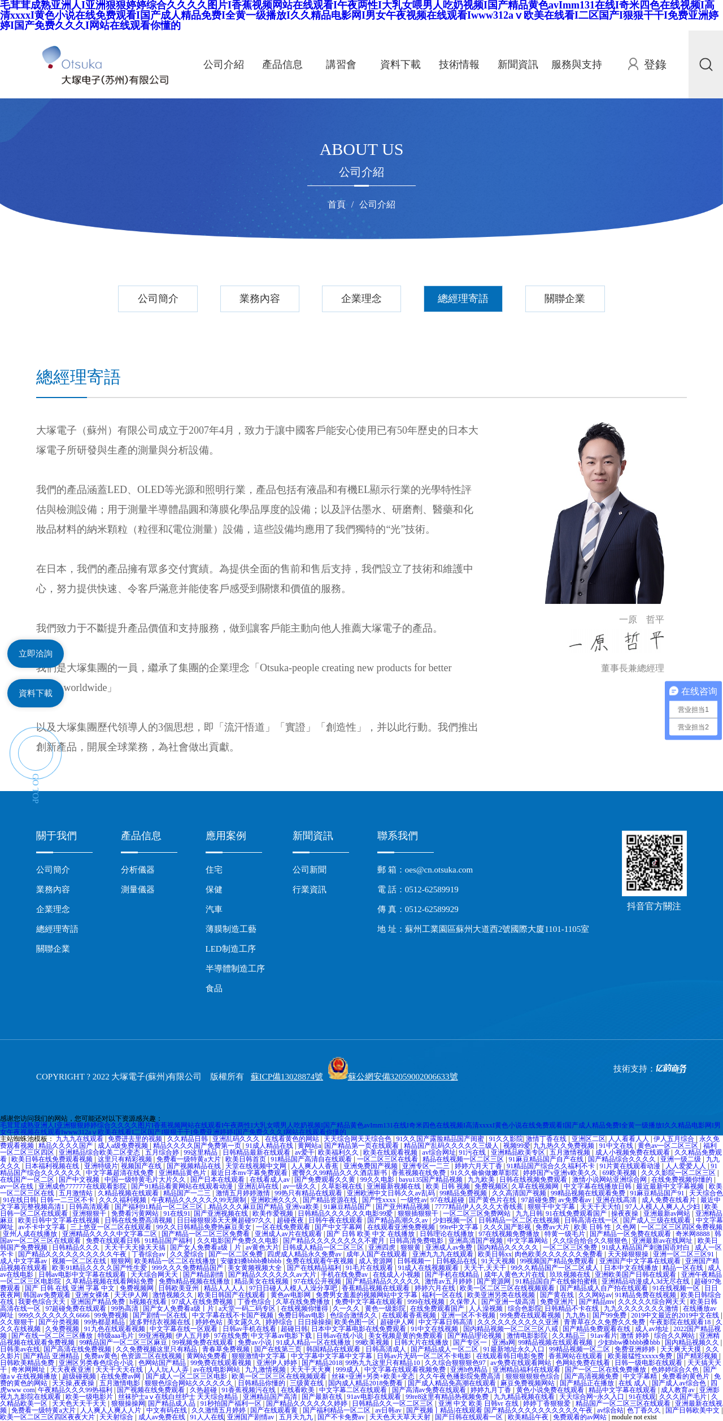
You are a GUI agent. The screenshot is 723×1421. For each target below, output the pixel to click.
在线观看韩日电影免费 (511, 1356)
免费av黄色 (100, 1356)
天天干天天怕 (601, 1207)
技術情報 (459, 64)
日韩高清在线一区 (592, 1220)
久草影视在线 (342, 1186)
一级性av (413, 1200)
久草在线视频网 (535, 1186)
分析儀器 (138, 869)
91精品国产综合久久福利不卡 (551, 1166)
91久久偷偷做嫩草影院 (485, 1173)
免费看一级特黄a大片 (189, 1159)
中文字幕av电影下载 (282, 1336)
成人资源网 (376, 1261)
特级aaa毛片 (117, 1336)
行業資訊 (309, 889)
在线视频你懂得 (305, 1308)
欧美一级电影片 (90, 1397)
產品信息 (282, 64)
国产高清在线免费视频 (78, 1349)
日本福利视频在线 (53, 1166)
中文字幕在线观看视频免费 (405, 1370)
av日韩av (389, 1410)
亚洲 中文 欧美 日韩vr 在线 (479, 1403)
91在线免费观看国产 (577, 1213)
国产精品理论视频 (475, 1336)
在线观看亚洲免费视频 (402, 1227)
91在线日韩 (20, 1200)
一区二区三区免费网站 (477, 1213)
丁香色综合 (255, 1302)
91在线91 (176, 1213)
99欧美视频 (373, 1342)
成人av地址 (652, 1329)
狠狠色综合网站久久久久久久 (189, 1383)
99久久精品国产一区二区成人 (555, 1268)
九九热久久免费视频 (564, 1146)
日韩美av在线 (20, 1349)
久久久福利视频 (123, 1200)
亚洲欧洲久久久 (275, 1200)
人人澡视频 (486, 1308)
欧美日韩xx (495, 1254)
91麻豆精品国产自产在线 (547, 1159)
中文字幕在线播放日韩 (598, 1186)
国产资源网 (494, 1281)
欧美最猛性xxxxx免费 (641, 1356)
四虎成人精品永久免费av (305, 1254)
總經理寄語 (463, 298)
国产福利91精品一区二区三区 (159, 1207)
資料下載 (400, 64)
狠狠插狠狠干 (419, 1213)
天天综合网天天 (155, 1275)
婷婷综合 (279, 1322)
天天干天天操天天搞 (135, 1247)
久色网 (627, 1227)
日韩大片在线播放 (422, 1342)
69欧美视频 (620, 1173)
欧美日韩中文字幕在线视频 (59, 1220)
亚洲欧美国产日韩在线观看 (636, 1275)
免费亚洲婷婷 (636, 1349)
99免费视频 (112, 1315)
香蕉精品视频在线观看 (376, 1288)
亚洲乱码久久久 (237, 1139)
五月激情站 (76, 1193)
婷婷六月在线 (436, 1288)
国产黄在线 (558, 1295)
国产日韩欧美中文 (693, 1410)
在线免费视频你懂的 (682, 1180)
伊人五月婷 (193, 1336)
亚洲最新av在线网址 (663, 1241)
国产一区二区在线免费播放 (606, 1370)
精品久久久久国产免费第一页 (198, 1146)
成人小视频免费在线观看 (633, 1152)
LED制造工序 (231, 948)
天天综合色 (706, 1193)
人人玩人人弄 (169, 1370)
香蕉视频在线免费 (419, 1173)
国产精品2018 (322, 1363)
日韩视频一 (415, 1261)
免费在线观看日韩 (114, 1241)
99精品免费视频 (464, 1193)
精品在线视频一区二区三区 (464, 1159)
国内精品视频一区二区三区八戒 (511, 1329)
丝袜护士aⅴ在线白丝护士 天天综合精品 (178, 1397)
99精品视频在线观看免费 (589, 1193)
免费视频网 (137, 1288)
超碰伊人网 (398, 1322)
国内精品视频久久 (693, 1342)
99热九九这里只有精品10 (383, 1363)
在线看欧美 (298, 1390)
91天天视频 (499, 1261)
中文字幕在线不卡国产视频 (233, 1315)
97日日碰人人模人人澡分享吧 (294, 1288)
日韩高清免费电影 (417, 1241)
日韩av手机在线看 (250, 1329)
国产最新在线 (323, 1397)
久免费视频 (63, 1329)
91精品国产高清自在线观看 (312, 1159)
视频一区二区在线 (80, 1261)
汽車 (214, 909)
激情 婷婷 (635, 1336)
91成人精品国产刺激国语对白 (646, 1247)
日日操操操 (315, 1322)
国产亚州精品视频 (404, 1207)
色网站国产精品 (163, 1363)
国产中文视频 (80, 1180)
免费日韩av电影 (302, 1315)
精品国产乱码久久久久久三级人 (452, 1146)
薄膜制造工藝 (231, 929)
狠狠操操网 (128, 1403)
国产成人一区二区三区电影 (187, 1376)
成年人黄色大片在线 (515, 1275)
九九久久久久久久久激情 (642, 1308)
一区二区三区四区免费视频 (681, 1227)
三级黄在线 (307, 1383)
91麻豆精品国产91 (658, 1193)
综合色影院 (525, 1308)
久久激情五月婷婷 (219, 1410)
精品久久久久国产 (66, 1146)
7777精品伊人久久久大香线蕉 (480, 1207)
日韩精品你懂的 (262, 1383)
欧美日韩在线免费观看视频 (52, 1159)
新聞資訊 (518, 64)
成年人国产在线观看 (377, 1254)
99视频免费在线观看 (203, 1342)
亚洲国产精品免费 (99, 1302)
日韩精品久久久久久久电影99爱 (346, 1213)
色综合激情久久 (354, 1315)
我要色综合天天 (42, 1302)
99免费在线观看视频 (531, 1315)
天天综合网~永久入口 (592, 1397)
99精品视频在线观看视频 (556, 1342)
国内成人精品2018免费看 (366, 1383)
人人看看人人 (629, 1139)
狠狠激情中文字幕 (260, 1356)
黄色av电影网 (291, 1295)
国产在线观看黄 (274, 1410)
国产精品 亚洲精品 (52, 1356)
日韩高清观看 (90, 1207)
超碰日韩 (294, 1329)
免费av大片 (552, 1227)
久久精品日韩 (188, 1139)
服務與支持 (576, 64)
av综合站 (610, 1410)
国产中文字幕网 (339, 1227)
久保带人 (464, 1302)
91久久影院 (506, 1139)
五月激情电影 (120, 1383)
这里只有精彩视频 (126, 1159)
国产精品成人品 (172, 1403)
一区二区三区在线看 (388, 1159)
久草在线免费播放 (304, 1302)
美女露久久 (245, 1322)
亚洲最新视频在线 (395, 1186)
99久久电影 (378, 1180)
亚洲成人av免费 (449, 1247)
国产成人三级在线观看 (657, 1220)
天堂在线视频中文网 (256, 1166)
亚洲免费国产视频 (371, 1166)
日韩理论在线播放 (448, 1234)
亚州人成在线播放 (31, 1234)
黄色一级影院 (386, 1308)
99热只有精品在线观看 (309, 1193)
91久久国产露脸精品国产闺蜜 (441, 1139)
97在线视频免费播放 (509, 1234)
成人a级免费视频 (124, 1146)
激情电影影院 (528, 1336)
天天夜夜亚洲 (71, 1370)
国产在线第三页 (278, 1349)
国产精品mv (597, 1302)
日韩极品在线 (457, 1261)
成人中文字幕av (24, 1261)
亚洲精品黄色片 (183, 1173)
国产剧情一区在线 (161, 1315)
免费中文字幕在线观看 (369, 1302)
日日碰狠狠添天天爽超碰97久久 (225, 1220)
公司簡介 (158, 298)
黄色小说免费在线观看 (551, 1390)
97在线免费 (231, 1336)
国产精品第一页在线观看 (362, 1146)
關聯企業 (565, 298)
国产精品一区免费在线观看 (631, 1234)
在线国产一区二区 (28, 1180)
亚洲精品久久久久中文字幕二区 (110, 1234)
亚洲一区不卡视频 (469, 1315)
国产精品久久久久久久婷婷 (307, 1403)
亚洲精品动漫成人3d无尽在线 (646, 1281)
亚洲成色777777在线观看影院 (83, 1186)
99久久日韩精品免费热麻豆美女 (204, 1227)
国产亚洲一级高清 (509, 1302)
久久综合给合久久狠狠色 (591, 1241)
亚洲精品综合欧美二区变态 (100, 1152)
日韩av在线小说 (340, 1336)
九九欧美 (482, 1180)
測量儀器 (138, 889)
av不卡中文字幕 (42, 1227)
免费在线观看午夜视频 (320, 1261)
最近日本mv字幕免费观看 (250, 1173)
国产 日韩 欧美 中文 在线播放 (371, 1234)
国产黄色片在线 (493, 1200)
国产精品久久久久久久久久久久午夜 (73, 1254)
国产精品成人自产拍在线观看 (605, 1288)
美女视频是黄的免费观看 (406, 1336)
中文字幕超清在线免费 (120, 1173)
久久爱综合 (188, 1254)
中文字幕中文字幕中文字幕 (332, 1356)
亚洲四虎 (382, 1247)
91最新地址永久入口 (515, 1349)
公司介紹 (223, 64)
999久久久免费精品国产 (188, 1268)
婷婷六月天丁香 (479, 1166)
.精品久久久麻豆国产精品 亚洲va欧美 (263, 1207)
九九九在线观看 (80, 1139)
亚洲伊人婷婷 (277, 1363)
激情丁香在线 (547, 1139)
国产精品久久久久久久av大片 (272, 1275)
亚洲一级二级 (681, 1159)
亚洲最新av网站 (667, 1213)
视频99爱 (516, 1146)
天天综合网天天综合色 (358, 1139)
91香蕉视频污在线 (249, 1390)
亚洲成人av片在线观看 (289, 1234)
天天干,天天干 (486, 1268)
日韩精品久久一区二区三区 (393, 1403)
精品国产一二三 (187, 1193)
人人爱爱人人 (686, 1166)
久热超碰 (204, 1390)
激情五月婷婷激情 (244, 1193)
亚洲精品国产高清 (271, 1397)
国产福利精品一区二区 (337, 1410)
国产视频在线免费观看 (151, 1390)
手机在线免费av (345, 1275)
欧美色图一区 (355, 1322)
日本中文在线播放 (632, 1268)
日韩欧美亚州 (179, 1288)
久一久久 (347, 1308)
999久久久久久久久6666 (54, 1315)
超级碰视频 (80, 1376)
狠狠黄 (411, 1247)
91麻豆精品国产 (348, 1207)
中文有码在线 (167, 1410)
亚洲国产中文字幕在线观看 (640, 1261)
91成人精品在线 (270, 1146)
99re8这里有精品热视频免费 (448, 1397)
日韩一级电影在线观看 (649, 1363)
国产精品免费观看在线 (597, 1329)
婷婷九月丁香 (492, 1390)
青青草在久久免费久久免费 (605, 1322)
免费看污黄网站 (135, 1213)
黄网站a (309, 1146)
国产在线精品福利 (315, 1268)
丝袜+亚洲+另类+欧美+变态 (374, 1376)
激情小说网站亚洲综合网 (610, 1180)
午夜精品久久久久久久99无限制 (199, 1200)
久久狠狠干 (18, 1322)
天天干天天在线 (120, 1370)
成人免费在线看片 (670, 1200)
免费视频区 (491, 1186)
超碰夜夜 (291, 1220)
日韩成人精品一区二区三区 (323, 1247)
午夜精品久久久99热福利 (76, 1390)
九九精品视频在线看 (525, 1397)
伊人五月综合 (675, 1139)
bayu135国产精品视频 (431, 1180)
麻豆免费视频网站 (528, 1383)
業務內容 (259, 298)
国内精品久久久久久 (508, 1247)
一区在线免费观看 (284, 1227)
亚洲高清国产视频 (476, 1241)
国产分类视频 (59, 1322)
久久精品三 (569, 1336)
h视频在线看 (148, 1302)
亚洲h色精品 (469, 1370)
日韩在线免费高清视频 (139, 1220)
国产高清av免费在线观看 (430, 1390)
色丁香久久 (645, 1410)
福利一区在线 (443, 1295)
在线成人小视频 (397, 1275)
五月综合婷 (163, 1152)
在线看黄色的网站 (293, 1139)
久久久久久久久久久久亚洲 (518, 1322)
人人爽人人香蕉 (315, 1166)
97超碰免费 (538, 1200)
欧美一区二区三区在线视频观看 (508, 1288)
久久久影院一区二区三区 (679, 1173)
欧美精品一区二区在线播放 (175, 1261)
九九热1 (577, 1315)
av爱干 (305, 1152)
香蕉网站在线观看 (576, 1356)
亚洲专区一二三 (426, 1166)
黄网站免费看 (207, 1356)
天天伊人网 (132, 1295)
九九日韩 (529, 1213)
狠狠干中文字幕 (552, 1207)
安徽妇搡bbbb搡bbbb (251, 1261)
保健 (214, 889)
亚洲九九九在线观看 (443, 1254)
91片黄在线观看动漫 (630, 1166)
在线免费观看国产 (438, 1308)
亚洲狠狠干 (90, 1213)
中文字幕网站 (528, 1241)
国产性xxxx (380, 1200)
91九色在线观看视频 (115, 1329)
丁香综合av (149, 1254)
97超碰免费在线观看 (76, 1308)
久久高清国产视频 (520, 1193)
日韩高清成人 (386, 1349)
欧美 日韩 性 (593, 1227)
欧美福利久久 (339, 1152)
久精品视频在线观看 (129, 1193)
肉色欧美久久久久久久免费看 (559, 1254)
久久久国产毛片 (683, 1397)
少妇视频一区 (454, 1220)
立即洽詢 (36, 653)
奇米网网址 (29, 1370)
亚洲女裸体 (93, 1295)
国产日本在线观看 (218, 1180)
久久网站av (595, 1295)
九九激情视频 (266, 1370)
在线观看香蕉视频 (410, 1315)
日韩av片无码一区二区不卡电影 (425, 1356)
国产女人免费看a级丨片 (206, 1247)
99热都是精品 (105, 1322)
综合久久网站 (675, 1336)
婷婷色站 (209, 1322)
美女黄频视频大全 (256, 1268)
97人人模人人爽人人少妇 (663, 1207)
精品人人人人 (225, 1288)
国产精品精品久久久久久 (384, 1281)
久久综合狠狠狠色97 (456, 1363)
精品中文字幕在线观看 (623, 1390)
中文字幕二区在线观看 (354, 1390)
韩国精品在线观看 (334, 1349)
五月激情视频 (571, 1152)
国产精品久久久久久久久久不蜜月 (334, 1241)
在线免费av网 (121, 1376)
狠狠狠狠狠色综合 (533, 1376)
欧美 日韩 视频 (449, 1186)
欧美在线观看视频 (391, 1152)
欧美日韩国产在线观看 (232, 1295)
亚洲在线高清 (617, 1200)
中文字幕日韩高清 (446, 1322)
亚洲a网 (503, 1342)
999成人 (349, 1370)
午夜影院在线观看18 (681, 1322)
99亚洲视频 (155, 1336)
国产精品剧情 (204, 1275)
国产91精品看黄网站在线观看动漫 (182, 1186)
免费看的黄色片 (686, 1376)
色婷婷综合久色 (675, 1370)
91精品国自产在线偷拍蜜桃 (557, 1281)
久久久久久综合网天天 (652, 1302)
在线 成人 (634, 1383)
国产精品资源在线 (331, 1200)
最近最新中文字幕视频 (670, 1186)
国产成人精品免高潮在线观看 (453, 1383)
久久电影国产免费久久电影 (238, 1241)
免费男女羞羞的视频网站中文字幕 (367, 1295)
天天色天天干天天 (80, 1403)
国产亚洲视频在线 (222, 1213)
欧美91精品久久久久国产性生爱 (100, 1268)
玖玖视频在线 (571, 1275)
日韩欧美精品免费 (28, 1363)
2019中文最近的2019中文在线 (676, 1315)
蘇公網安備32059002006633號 (403, 1076)
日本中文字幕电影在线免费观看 (359, 1329)
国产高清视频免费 (592, 1376)
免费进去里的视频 (136, 1139)
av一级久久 (300, 1186)
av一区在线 (17, 1186)
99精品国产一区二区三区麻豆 (124, 1342)
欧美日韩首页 (246, 1159)
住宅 (214, 869)
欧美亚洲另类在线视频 (502, 1295)
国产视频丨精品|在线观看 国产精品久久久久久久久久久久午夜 (500, 1410)
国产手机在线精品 (453, 1275)
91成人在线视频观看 (429, 1268)
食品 (214, 988)
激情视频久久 (174, 1295)
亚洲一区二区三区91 (684, 1254)
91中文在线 (617, 1146)
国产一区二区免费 (236, 1254)
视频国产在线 (142, 1166)
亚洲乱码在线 (259, 1186)
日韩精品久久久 (76, 1247)
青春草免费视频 (226, 1349)
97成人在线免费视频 (203, 1302)
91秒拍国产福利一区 (232, 1403)
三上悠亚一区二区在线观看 (111, 1227)
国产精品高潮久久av (398, 1220)
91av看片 (604, 1336)
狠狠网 (121, 1261)
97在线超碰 (448, 1200)
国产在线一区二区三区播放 (52, 1336)
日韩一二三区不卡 (68, 1200)
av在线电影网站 (217, 1370)
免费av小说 (255, 1342)
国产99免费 (610, 1315)
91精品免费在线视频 (646, 1295)
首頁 (337, 204)
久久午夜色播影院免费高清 (460, 1376)
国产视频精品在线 (195, 1166)
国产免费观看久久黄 (325, 1180)
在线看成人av (270, 1180)
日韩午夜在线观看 (336, 1220)
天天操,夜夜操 (74, 1383)
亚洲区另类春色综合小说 (97, 1363)
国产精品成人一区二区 (445, 1349)
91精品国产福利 (169, 1241)
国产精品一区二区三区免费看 (206, 1234)
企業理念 (361, 298)
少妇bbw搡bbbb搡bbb (630, 1342)
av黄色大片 (262, 1247)
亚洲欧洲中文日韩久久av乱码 (391, 1193)
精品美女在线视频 (262, 1281)
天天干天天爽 (311, 1370)
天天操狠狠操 (629, 1254)
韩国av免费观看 (47, 1295)
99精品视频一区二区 (580, 1349)
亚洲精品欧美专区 (519, 1152)
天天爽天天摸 (681, 1349)
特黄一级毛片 (566, 1234)
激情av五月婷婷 (449, 1281)
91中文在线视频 (435, 1329)
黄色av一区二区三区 (669, 1146)
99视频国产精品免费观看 (558, 1261)
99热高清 (125, 1308)
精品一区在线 (684, 1268)
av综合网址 (439, 1152)
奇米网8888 (693, 1234)
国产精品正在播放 (588, 1383)
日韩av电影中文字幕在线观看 (83, 1275)
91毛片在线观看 (370, 1268)
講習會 (341, 64)
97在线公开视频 (318, 1281)
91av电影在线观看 (374, 1397)
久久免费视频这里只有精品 (157, 1349)
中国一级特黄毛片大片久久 (146, 1180)
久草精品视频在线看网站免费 (110, 1281)
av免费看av (575, 1200)
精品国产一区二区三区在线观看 (624, 1403)
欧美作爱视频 (273, 1213)
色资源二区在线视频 (152, 1356)
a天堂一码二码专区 (248, 1308)
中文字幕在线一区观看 (184, 1329)
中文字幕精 (641, 1376)
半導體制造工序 (235, 968)
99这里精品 (201, 1152)
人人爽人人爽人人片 (111, 1410)
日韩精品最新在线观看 (257, 1152)
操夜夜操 (625, 1213)
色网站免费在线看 (584, 1363)
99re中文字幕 (459, 1227)
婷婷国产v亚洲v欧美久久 (561, 1173)
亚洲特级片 (101, 1166)
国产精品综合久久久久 (622, 1159)
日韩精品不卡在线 (572, 1308)
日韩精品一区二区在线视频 (519, 1220)
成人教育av (678, 1390)
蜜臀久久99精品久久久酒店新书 (340, 1173)
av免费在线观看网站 (521, 1363)
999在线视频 (426, 1302)
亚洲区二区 (589, 1139)
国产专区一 (471, 1342)
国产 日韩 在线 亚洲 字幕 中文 (70, 1288)
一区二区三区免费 (571, 1247)
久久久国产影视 (508, 1227)
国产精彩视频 (698, 1356)
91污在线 (473, 1152)
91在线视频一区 (677, 1288)
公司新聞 (309, 869)
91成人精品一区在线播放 (314, 1342)
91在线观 (642, 1397)
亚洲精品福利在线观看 (527, 1370)
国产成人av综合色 (679, 1383)
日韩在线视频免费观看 (534, 1180)
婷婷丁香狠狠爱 (547, 1403)
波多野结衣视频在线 (160, 1322)
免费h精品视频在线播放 (195, 1281)
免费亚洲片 (558, 1302)
